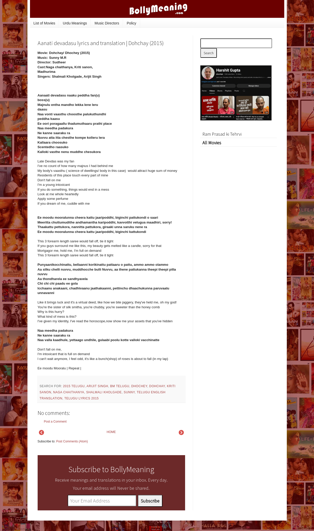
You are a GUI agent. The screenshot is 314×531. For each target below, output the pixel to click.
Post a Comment (55, 421)
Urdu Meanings (75, 23)
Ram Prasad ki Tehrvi (222, 134)
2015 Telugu (74, 386)
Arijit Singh (97, 386)
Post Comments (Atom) (72, 441)
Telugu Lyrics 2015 (81, 398)
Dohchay (157, 386)
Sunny (129, 392)
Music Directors (107, 23)
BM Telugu (119, 386)
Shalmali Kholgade (104, 392)
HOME (111, 432)
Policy (131, 23)
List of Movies (44, 23)
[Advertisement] (147, 85)
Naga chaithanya (68, 392)
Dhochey (139, 386)
